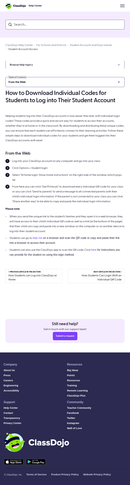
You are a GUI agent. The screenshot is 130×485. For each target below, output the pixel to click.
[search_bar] (65, 24)
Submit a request (65, 337)
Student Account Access (23, 49)
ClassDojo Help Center (19, 45)
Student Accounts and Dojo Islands (91, 45)
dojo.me (37, 237)
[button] (65, 65)
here (93, 249)
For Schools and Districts (51, 45)
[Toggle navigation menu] (122, 6)
